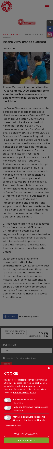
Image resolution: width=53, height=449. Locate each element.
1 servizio (18, 403)
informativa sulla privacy (24, 392)
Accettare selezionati (26, 434)
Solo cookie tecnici (12, 425)
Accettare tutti (26, 440)
